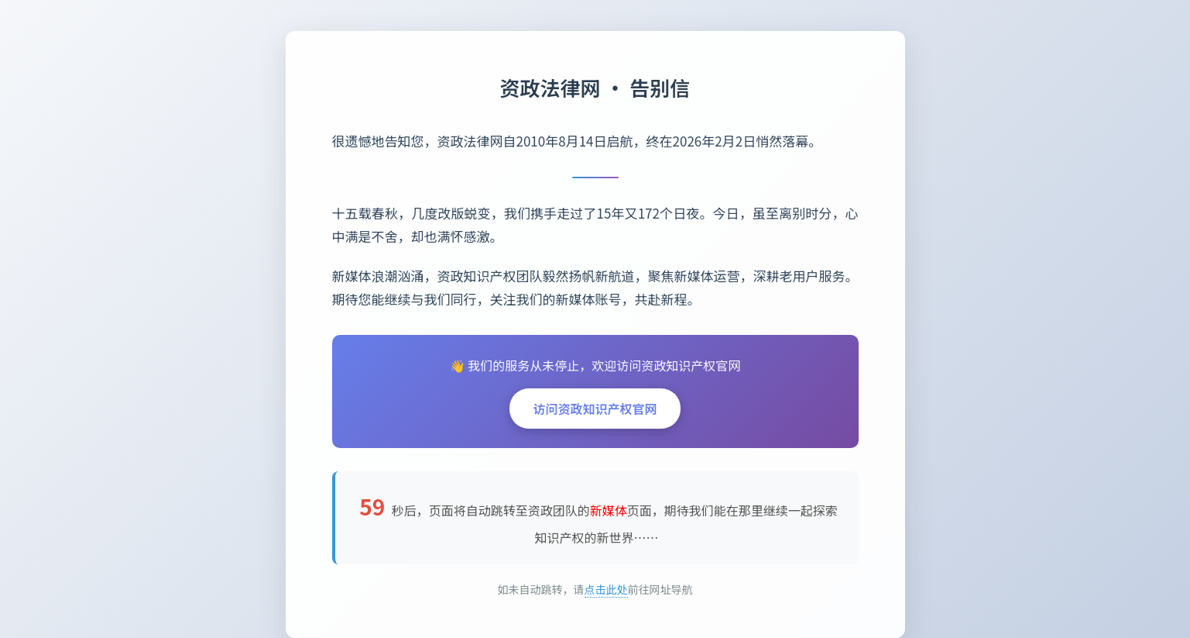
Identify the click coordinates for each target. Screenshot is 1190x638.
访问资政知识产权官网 (595, 408)
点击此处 (606, 589)
